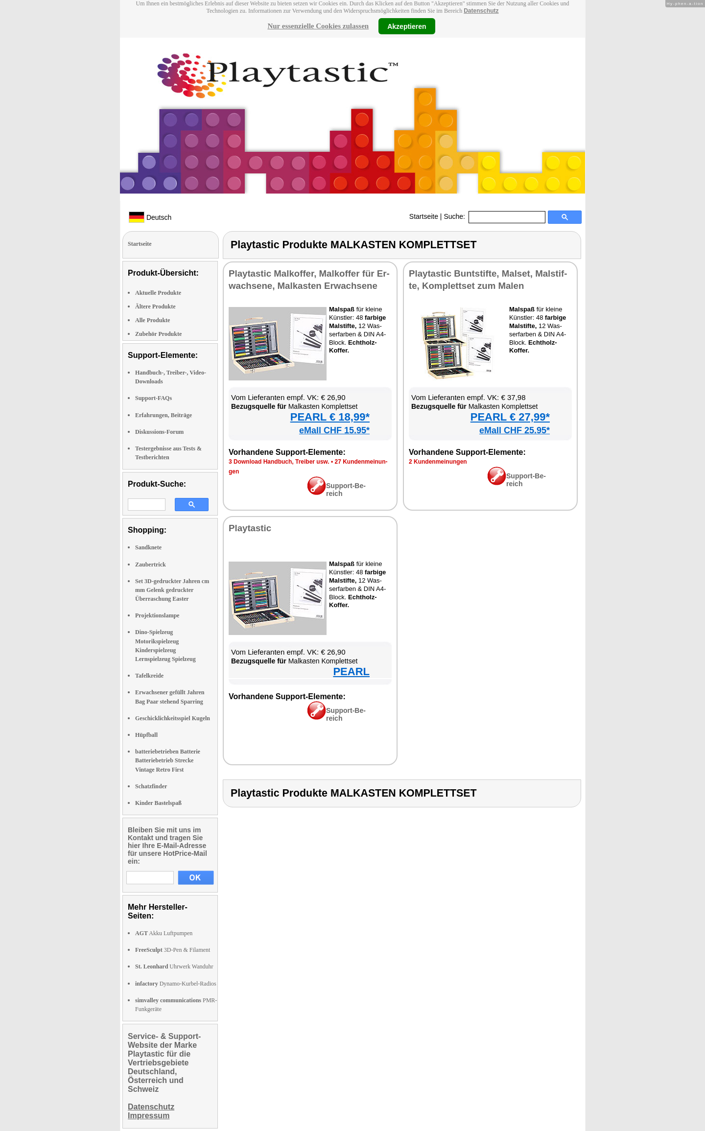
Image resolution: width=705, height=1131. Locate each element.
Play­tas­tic (250, 528)
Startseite (423, 216)
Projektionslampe (157, 615)
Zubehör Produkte (158, 333)
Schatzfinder (151, 786)
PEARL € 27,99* (510, 417)
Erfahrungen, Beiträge (163, 415)
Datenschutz (481, 10)
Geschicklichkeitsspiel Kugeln (172, 718)
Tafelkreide (149, 675)
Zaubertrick (150, 564)
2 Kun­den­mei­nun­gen (438, 461)
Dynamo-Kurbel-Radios (175, 983)
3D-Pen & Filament (172, 949)
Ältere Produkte (155, 306)
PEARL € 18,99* (330, 417)
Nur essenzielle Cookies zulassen (318, 26)
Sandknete (148, 547)
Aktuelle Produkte (158, 292)
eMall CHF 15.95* (334, 430)
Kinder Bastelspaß (158, 803)
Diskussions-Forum (159, 431)
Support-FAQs (153, 398)
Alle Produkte (152, 320)
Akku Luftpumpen (163, 933)
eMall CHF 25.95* (514, 430)
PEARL (351, 671)
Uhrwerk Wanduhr (174, 966)
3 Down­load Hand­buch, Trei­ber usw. (279, 461)
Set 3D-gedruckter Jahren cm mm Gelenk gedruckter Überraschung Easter (172, 590)
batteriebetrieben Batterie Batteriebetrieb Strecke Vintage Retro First (167, 760)
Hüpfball (146, 734)
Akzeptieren (406, 26)
